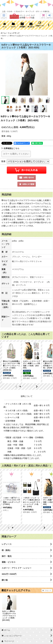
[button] (4, 16)
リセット (46, 590)
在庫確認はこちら (10, 148)
